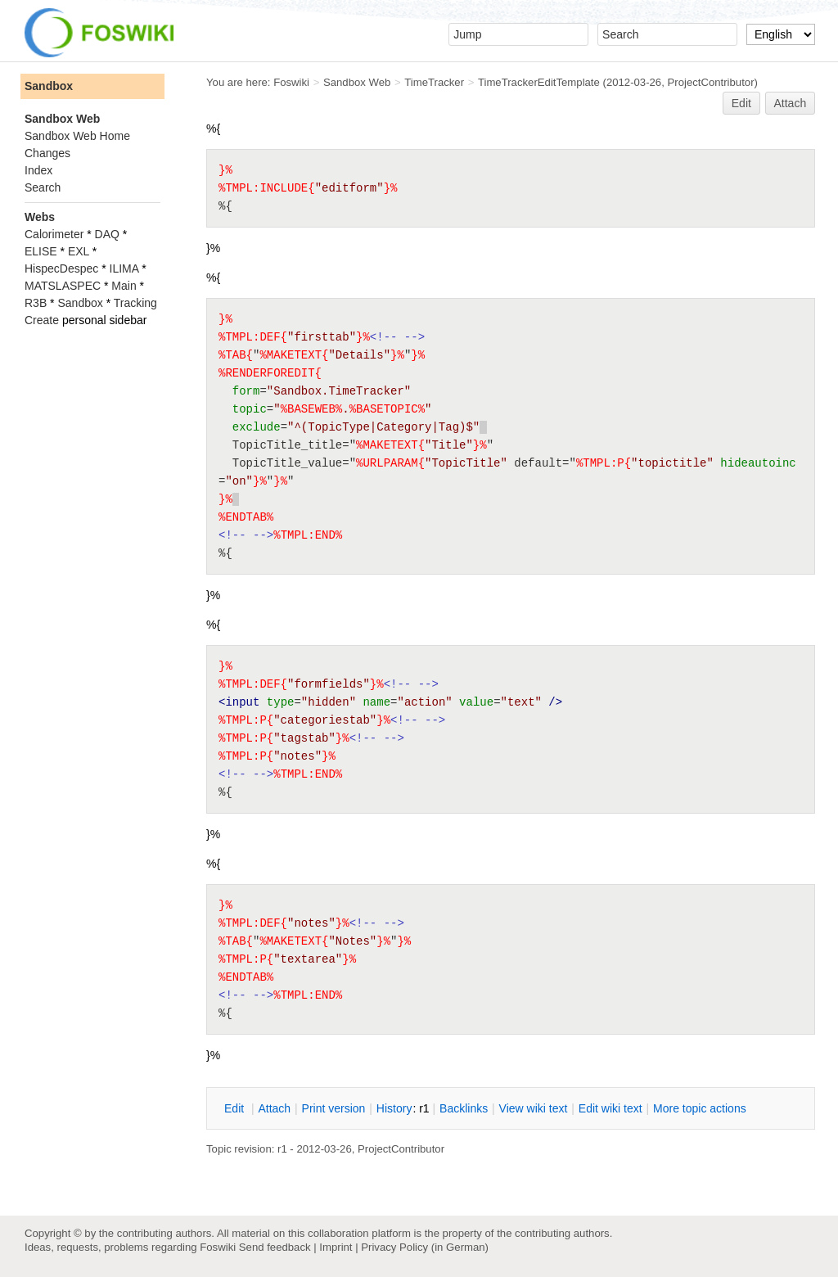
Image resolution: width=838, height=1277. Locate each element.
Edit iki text (610, 1108)
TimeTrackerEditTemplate (539, 82)
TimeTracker (434, 82)
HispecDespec (61, 268)
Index (38, 170)
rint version (334, 1108)
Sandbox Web (356, 82)
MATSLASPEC (63, 285)
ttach (274, 1108)
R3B (36, 302)
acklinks (463, 1108)
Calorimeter (54, 234)
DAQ (107, 234)
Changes (47, 153)
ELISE (41, 251)
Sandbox (49, 86)
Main (123, 285)
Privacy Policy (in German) (425, 1247)
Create (42, 320)
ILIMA (124, 268)
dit (235, 1108)
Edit (741, 103)
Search (43, 187)
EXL (78, 251)
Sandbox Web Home (77, 135)
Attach (790, 103)
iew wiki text (533, 1108)
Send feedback (275, 1247)
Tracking (135, 302)
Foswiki (291, 82)
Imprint (335, 1247)
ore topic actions (699, 1108)
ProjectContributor (711, 82)
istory (394, 1108)
